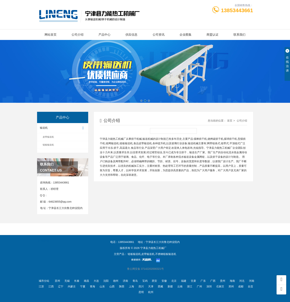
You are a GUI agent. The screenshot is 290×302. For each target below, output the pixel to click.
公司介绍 (77, 34)
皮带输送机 (48, 137)
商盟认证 (212, 34)
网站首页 (51, 34)
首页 (229, 120)
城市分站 (44, 280)
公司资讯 (159, 34)
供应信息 (131, 34)
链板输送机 (48, 144)
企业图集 (186, 34)
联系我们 (239, 34)
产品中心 (104, 34)
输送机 (63, 128)
